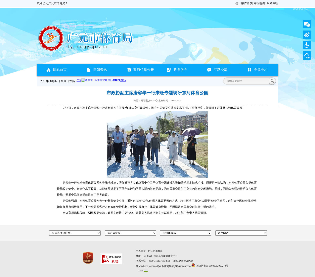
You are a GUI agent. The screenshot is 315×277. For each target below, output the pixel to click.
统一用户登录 (243, 3)
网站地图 (259, 3)
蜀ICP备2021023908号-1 (148, 266)
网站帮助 (272, 3)
